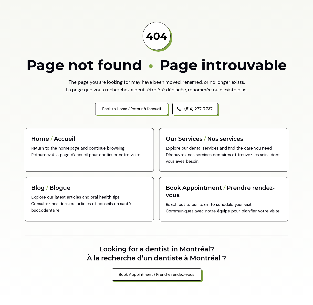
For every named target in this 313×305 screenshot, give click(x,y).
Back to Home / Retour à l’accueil (131, 108)
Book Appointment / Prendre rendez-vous (156, 274)
